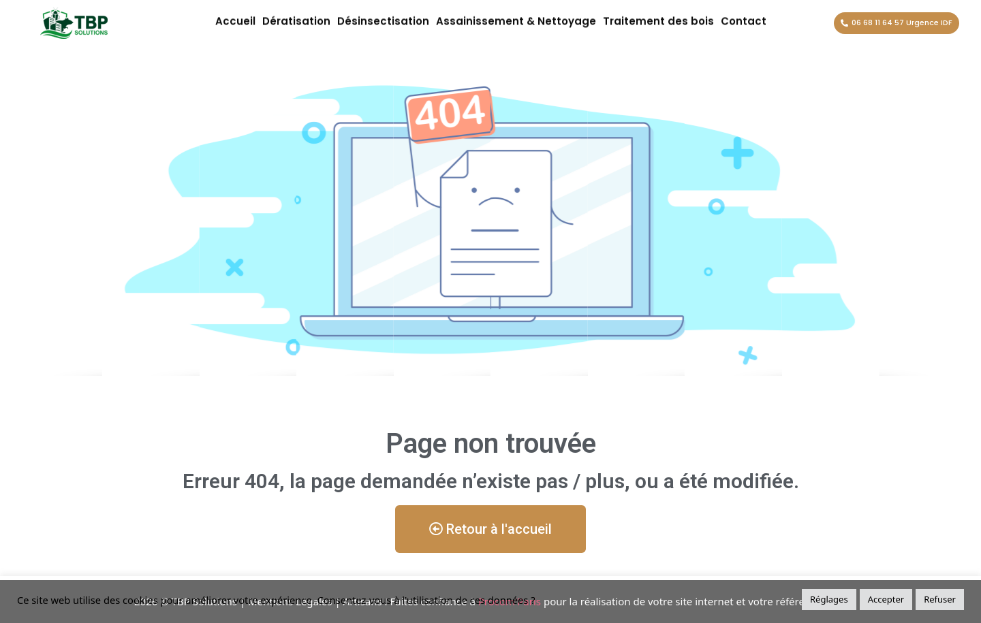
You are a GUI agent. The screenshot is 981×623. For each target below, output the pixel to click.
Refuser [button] (940, 599)
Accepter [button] (886, 599)
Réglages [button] (829, 599)
